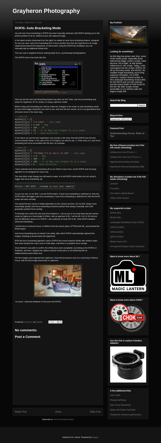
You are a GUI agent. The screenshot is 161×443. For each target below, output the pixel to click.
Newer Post (21, 411)
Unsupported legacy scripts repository (127, 246)
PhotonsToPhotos (118, 400)
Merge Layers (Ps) (118, 241)
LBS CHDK (115, 395)
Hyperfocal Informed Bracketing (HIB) (127, 166)
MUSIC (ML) (116, 217)
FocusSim (114, 188)
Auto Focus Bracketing (120, 405)
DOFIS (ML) (115, 213)
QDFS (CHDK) (117, 236)
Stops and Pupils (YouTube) (123, 410)
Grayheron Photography (46, 11)
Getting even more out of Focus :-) (125, 157)
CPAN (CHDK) (116, 232)
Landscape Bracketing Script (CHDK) (127, 222)
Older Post (95, 411)
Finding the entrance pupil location (125, 414)
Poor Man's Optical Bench (122, 193)
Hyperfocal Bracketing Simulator (124, 162)
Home (58, 411)
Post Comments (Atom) (64, 419)
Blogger (95, 437)
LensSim (114, 183)
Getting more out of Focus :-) (123, 152)
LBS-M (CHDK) (117, 227)
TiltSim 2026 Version (119, 198)
